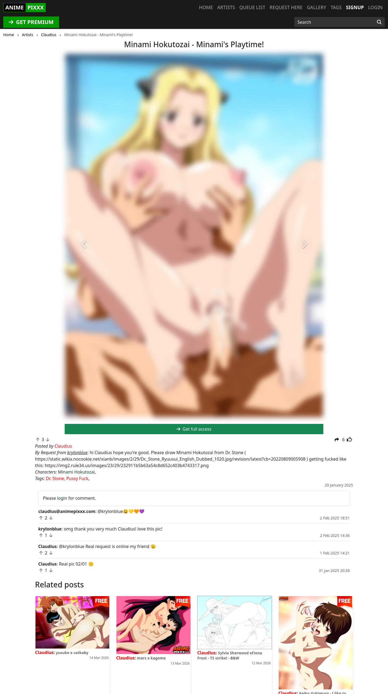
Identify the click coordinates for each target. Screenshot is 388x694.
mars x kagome (151, 658)
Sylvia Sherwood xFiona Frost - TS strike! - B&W (229, 655)
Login (375, 7)
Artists (226, 7)
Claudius (44, 652)
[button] (84, 244)
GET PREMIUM (31, 22)
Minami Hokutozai (76, 472)
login (62, 498)
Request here (286, 7)
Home (206, 7)
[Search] (379, 22)
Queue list (252, 7)
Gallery (316, 7)
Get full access (193, 429)
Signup (355, 7)
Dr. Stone (55, 478)
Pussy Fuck (77, 478)
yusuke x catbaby (72, 652)
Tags (336, 7)
